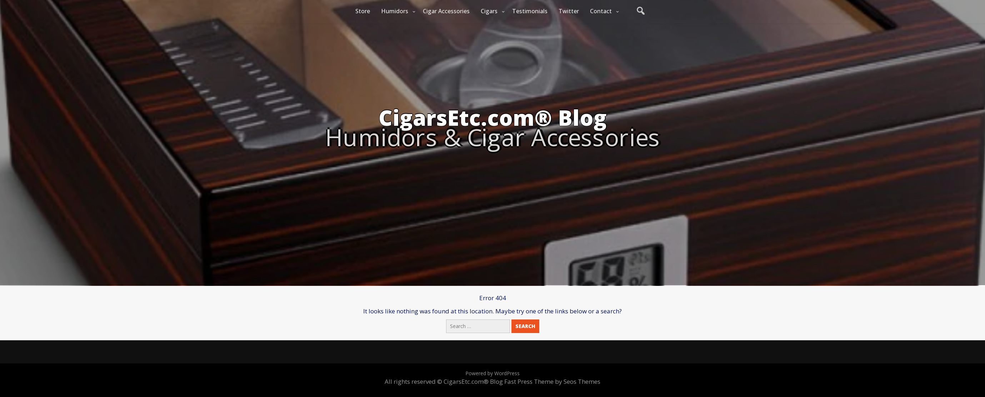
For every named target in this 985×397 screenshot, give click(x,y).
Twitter (569, 11)
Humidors (394, 11)
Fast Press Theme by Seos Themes (552, 381)
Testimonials (530, 11)
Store (362, 11)
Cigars (489, 11)
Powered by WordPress (492, 373)
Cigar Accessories (446, 11)
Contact (601, 11)
